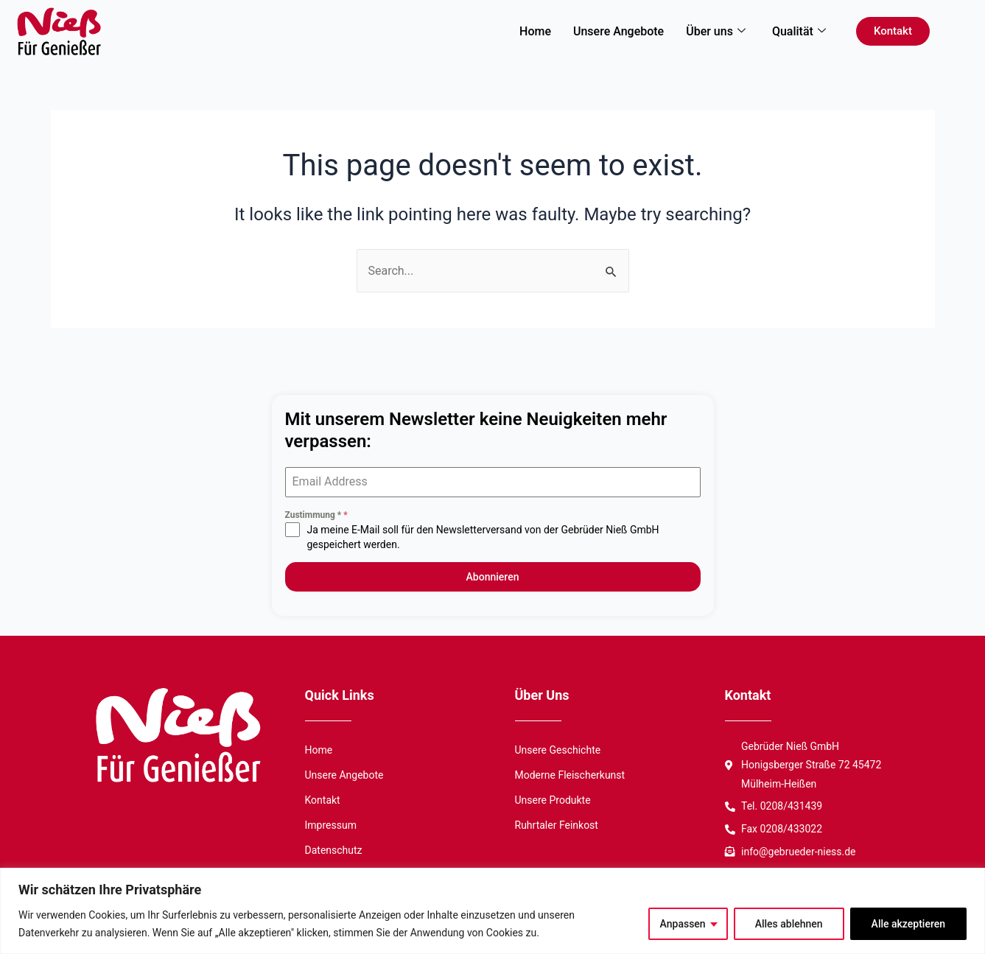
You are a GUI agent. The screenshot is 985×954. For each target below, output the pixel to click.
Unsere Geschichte (558, 749)
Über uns (716, 31)
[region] (492, 911)
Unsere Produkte (553, 799)
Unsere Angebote (618, 31)
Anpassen (683, 924)
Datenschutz (333, 849)
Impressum (331, 824)
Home (535, 31)
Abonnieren (492, 577)
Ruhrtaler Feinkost (556, 824)
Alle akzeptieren (908, 924)
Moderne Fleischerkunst (570, 774)
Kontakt (322, 799)
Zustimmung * (316, 515)
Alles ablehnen (789, 924)
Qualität (799, 31)
